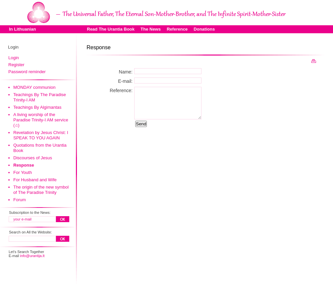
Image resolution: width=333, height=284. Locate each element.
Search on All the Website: (30, 232)
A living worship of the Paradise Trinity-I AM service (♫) (40, 120)
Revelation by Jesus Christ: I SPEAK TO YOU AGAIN (40, 135)
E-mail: (125, 81)
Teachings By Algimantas (37, 107)
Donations (204, 29)
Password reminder (27, 71)
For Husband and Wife (35, 179)
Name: (126, 71)
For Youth (22, 172)
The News (151, 29)
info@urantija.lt (32, 256)
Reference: (121, 90)
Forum (19, 199)
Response (23, 165)
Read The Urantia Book (111, 29)
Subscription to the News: (30, 212)
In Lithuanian (22, 29)
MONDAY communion (34, 87)
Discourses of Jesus (32, 157)
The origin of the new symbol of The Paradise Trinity (41, 190)
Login (13, 57)
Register (16, 64)
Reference (177, 29)
